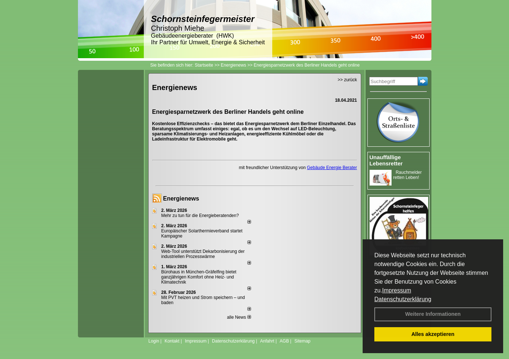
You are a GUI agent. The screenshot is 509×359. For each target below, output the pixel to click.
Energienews (181, 198)
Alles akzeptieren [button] (432, 334)
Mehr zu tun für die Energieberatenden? (200, 215)
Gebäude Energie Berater (332, 167)
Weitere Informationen (433, 314)
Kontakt (172, 341)
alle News (239, 317)
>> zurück (347, 79)
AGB (284, 341)
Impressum (396, 290)
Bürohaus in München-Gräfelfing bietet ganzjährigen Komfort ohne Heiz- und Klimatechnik (198, 277)
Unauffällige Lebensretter (386, 160)
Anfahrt (267, 341)
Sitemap (302, 341)
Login (154, 341)
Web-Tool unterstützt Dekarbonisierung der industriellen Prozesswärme (203, 254)
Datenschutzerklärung (402, 299)
